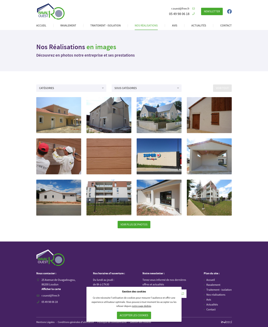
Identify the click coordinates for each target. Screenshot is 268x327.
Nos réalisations (146, 25)
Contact (226, 25)
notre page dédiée (141, 306)
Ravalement (68, 25)
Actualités (198, 25)
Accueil (41, 25)
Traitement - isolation (105, 25)
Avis (174, 25)
